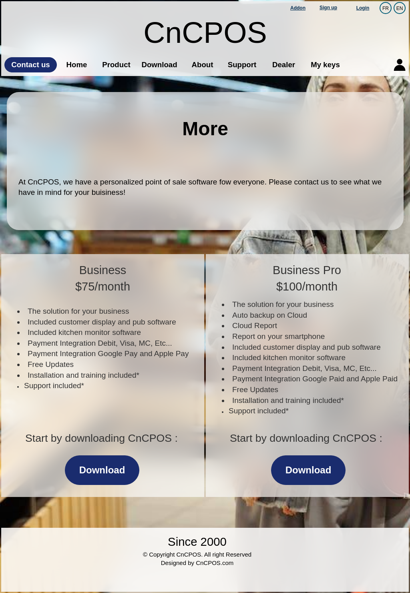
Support (242, 64)
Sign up (328, 7)
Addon (297, 8)
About (202, 64)
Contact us (30, 64)
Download (159, 64)
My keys (325, 64)
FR (385, 8)
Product (116, 64)
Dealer (283, 64)
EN (399, 8)
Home (76, 64)
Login (363, 8)
